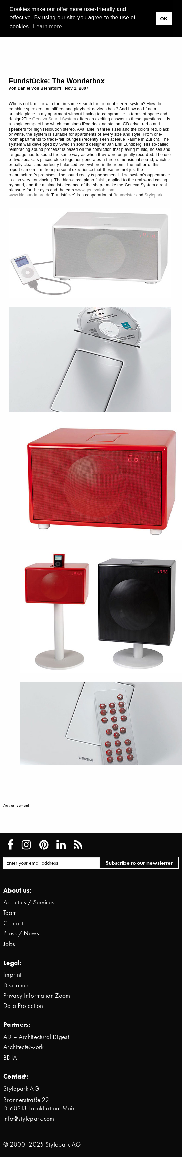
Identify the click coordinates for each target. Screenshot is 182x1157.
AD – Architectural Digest (36, 1037)
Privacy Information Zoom (36, 995)
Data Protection (23, 1006)
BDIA (10, 1057)
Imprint (12, 974)
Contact (13, 923)
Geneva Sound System (54, 119)
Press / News (21, 933)
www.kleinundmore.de (29, 195)
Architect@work (23, 1047)
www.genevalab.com (95, 190)
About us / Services (28, 902)
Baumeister (124, 195)
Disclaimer (16, 985)
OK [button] (163, 18)
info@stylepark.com (28, 1118)
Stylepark (154, 195)
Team (10, 913)
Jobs (9, 944)
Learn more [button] (47, 26)
